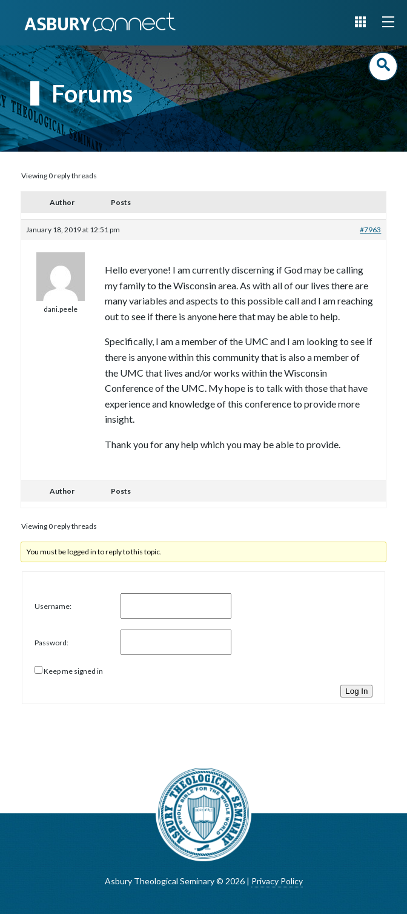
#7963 (370, 229)
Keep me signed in (73, 671)
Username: (53, 606)
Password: (51, 642)
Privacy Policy (277, 881)
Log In (356, 691)
